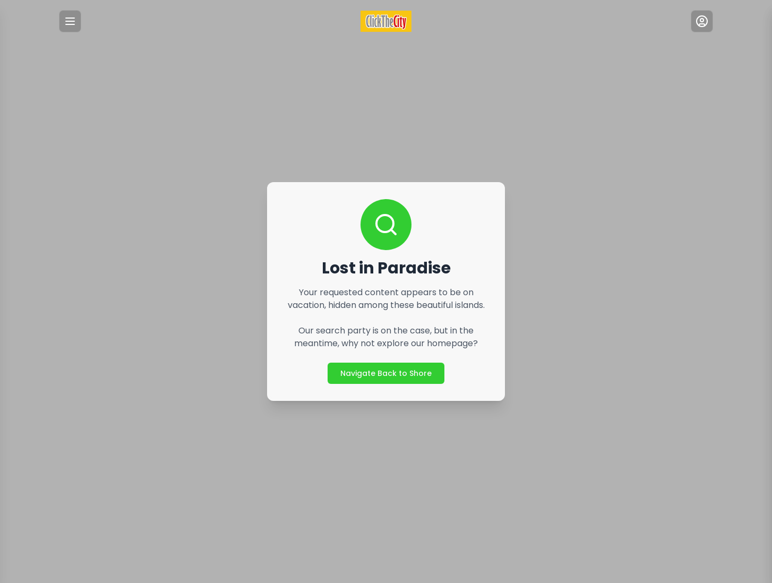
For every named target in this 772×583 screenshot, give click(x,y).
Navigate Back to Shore (386, 373)
